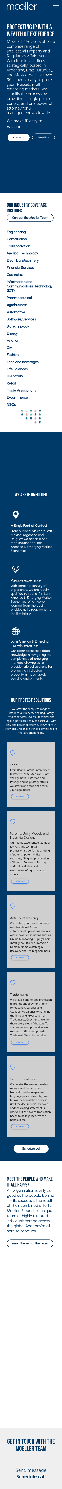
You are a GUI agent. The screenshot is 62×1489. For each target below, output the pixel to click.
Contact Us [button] (18, 137)
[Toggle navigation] (55, 6)
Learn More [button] (43, 137)
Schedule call (31, 1149)
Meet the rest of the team (30, 1243)
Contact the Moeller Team (30, 218)
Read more (20, 797)
